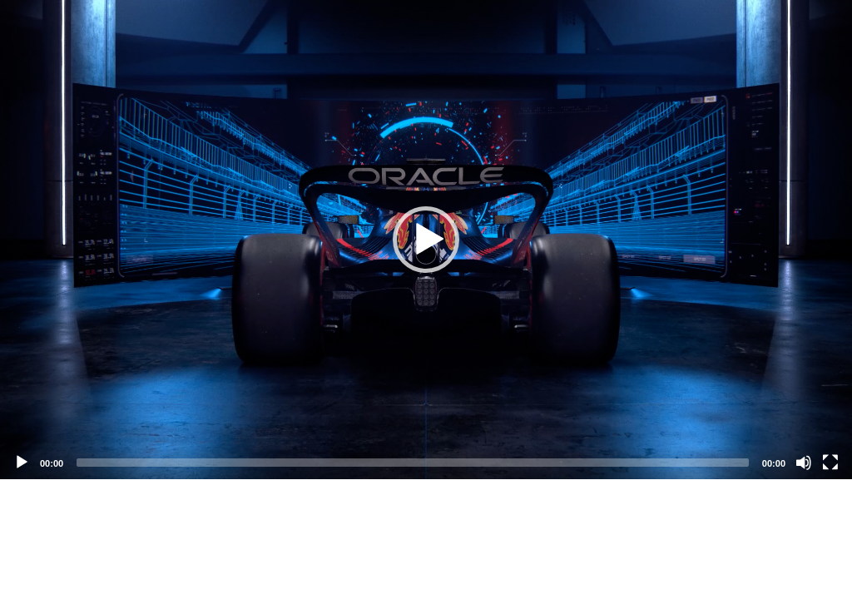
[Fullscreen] (830, 462)
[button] (426, 239)
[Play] (21, 462)
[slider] (413, 462)
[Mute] (803, 462)
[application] (426, 239)
